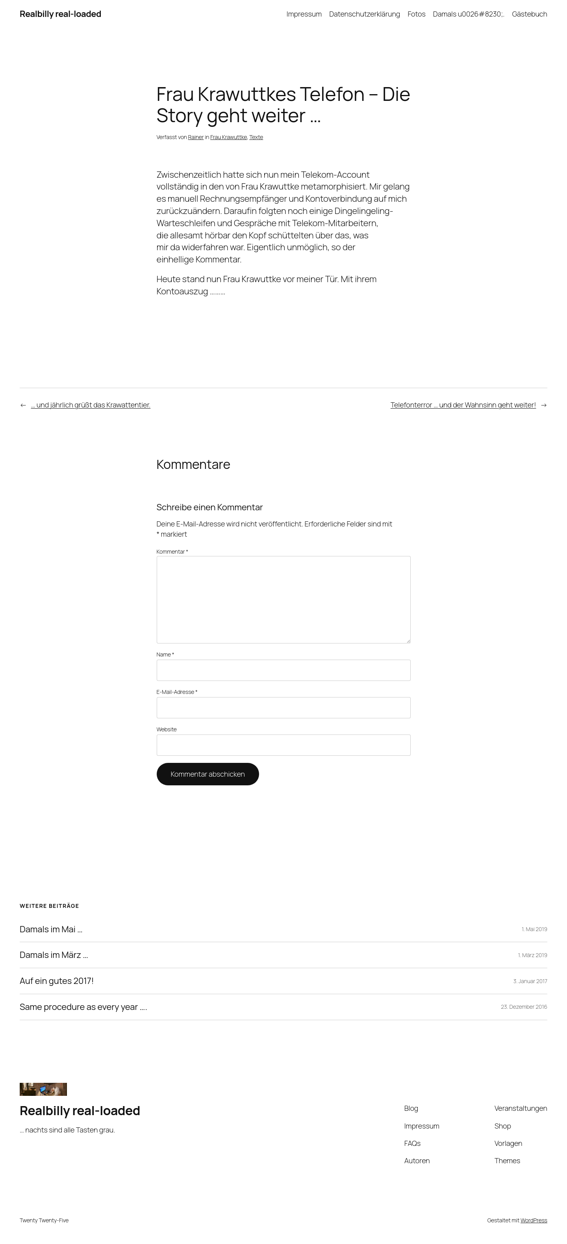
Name (165, 654)
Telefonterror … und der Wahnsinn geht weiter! (463, 404)
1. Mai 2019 (534, 929)
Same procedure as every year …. (83, 1007)
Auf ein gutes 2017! (57, 981)
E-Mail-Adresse (177, 691)
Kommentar (173, 551)
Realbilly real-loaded (60, 14)
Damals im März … (54, 955)
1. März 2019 (532, 955)
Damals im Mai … (51, 929)
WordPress (534, 1220)
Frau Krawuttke (228, 137)
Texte (256, 137)
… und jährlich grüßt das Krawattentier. (91, 404)
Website (167, 729)
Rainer (196, 137)
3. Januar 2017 (530, 981)
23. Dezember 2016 (524, 1006)
